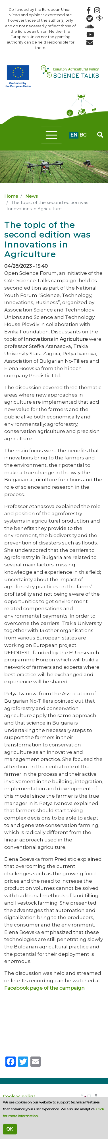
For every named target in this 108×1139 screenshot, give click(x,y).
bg (83, 135)
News (31, 196)
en (73, 135)
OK (10, 1128)
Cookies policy (19, 1096)
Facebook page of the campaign (44, 988)
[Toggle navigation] (51, 135)
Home (11, 196)
